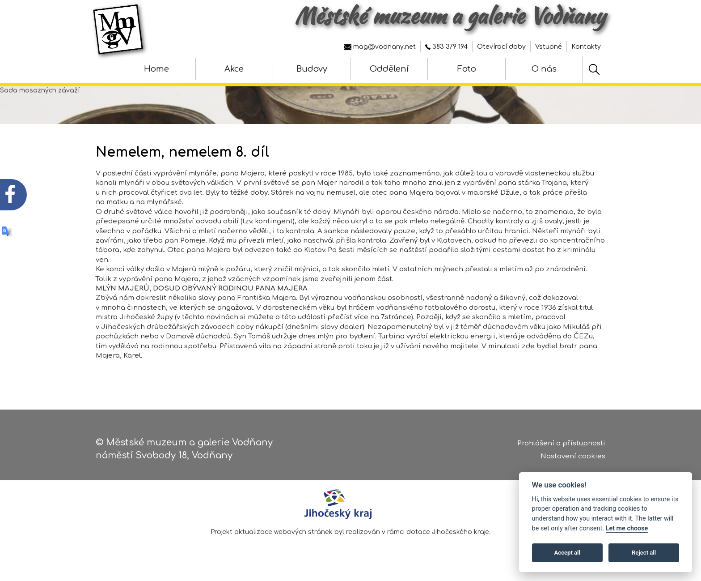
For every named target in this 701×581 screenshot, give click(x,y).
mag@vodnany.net (380, 46)
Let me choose (627, 528)
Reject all (644, 552)
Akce (234, 68)
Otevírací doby (501, 46)
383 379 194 (446, 46)
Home (156, 68)
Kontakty (586, 46)
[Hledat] (594, 69)
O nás (544, 68)
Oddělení (389, 68)
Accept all (567, 552)
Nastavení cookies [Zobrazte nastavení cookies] (573, 458)
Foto (466, 68)
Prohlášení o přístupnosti (561, 445)
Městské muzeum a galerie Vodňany (450, 15)
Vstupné (548, 46)
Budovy (311, 68)
